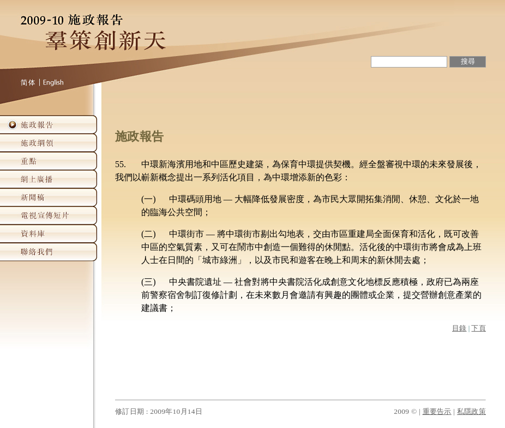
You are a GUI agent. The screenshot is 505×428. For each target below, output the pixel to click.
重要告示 (437, 411)
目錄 (459, 328)
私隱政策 (471, 411)
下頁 (478, 328)
